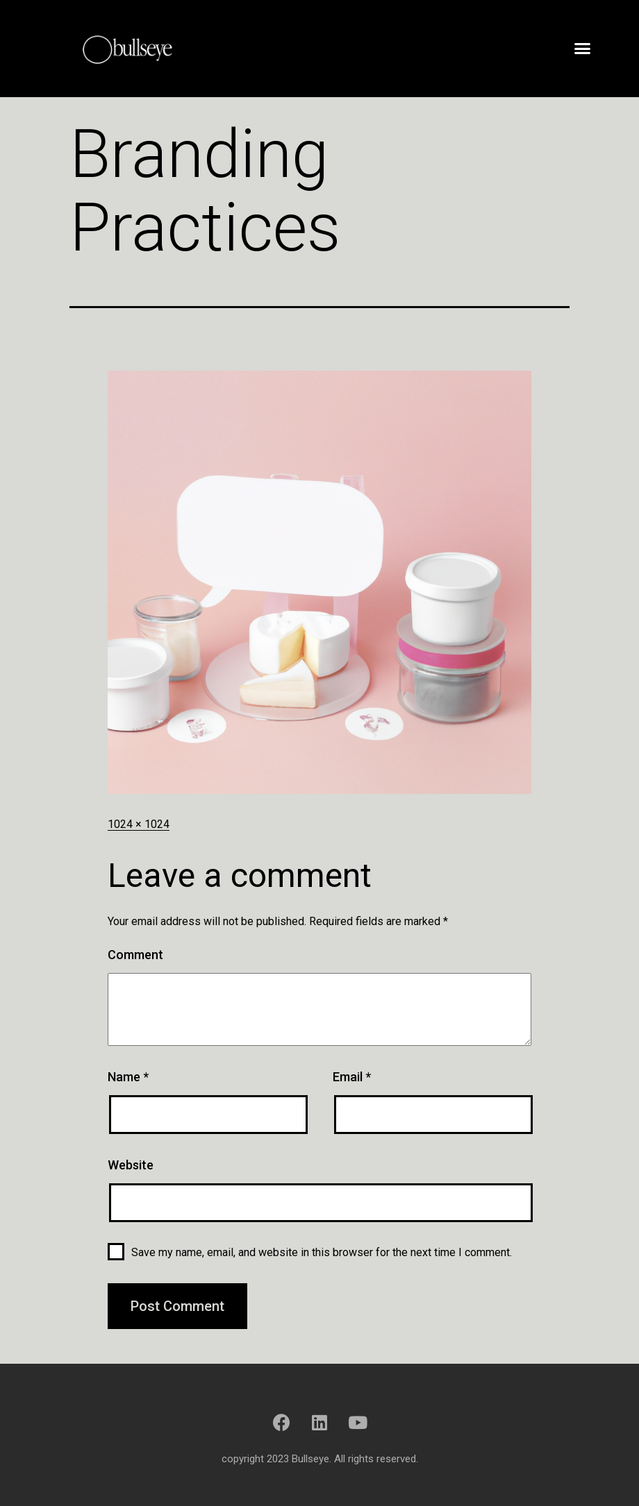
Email (352, 1076)
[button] (582, 48)
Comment (135, 954)
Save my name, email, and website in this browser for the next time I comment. (321, 1252)
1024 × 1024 (138, 824)
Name (128, 1076)
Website (130, 1165)
